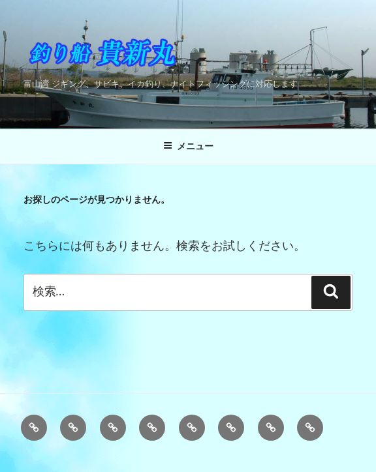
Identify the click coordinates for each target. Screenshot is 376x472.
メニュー (188, 146)
